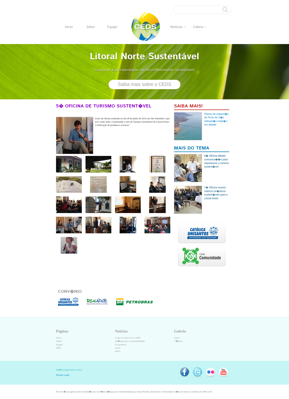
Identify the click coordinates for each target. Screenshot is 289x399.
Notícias (177, 27)
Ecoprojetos (120, 344)
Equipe (112, 27)
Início (69, 27)
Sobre (90, 27)
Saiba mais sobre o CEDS (144, 84)
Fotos (176, 337)
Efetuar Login (62, 375)
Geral (117, 347)
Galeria (199, 27)
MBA (59, 347)
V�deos (178, 341)
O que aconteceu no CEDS (128, 337)
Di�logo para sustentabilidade (130, 341)
